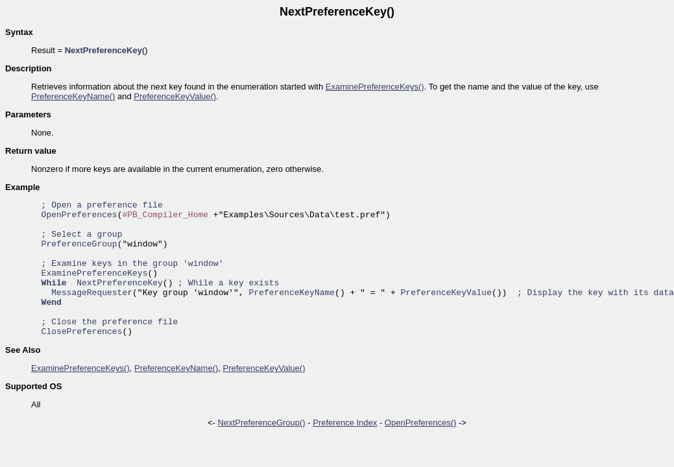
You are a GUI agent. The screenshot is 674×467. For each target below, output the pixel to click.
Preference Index (345, 422)
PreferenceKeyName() (73, 96)
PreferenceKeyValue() (175, 96)
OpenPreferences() (421, 422)
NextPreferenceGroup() (262, 422)
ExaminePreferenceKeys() (375, 86)
